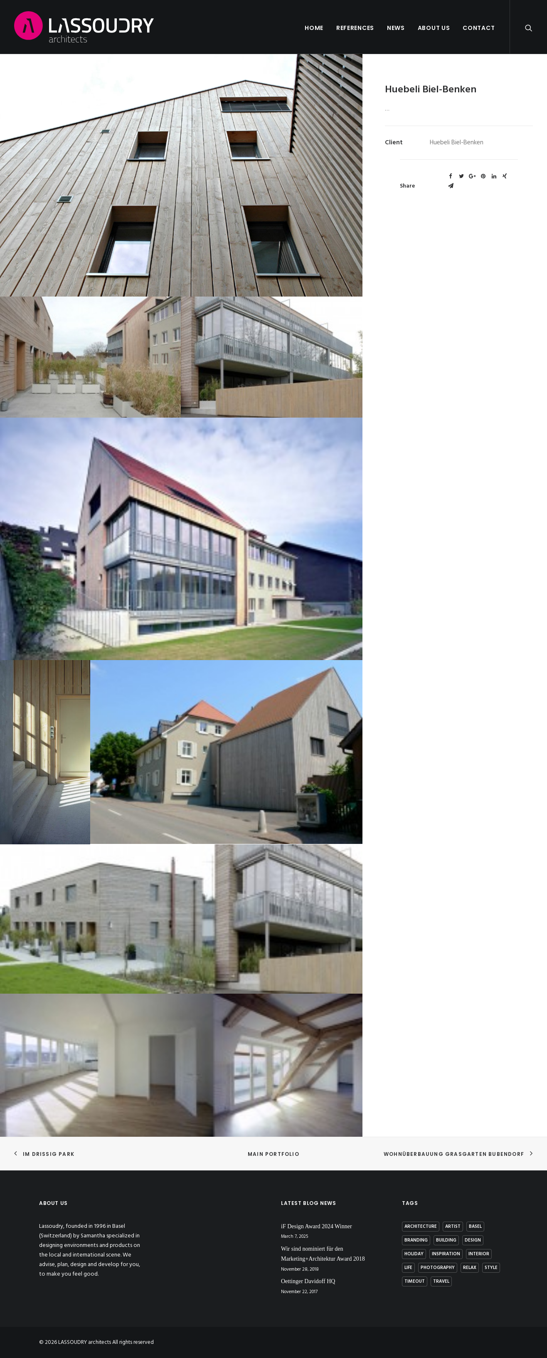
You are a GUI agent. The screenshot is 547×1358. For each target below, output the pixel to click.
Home (314, 28)
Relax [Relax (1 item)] (469, 1267)
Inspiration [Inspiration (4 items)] (446, 1254)
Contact (479, 28)
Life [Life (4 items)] (408, 1267)
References (355, 28)
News (396, 28)
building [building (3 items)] (446, 1240)
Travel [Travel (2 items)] (441, 1281)
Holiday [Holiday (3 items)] (414, 1254)
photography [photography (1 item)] (438, 1267)
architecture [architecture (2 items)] (420, 1226)
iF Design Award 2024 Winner (316, 1226)
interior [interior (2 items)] (478, 1254)
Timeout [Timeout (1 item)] (414, 1281)
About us (434, 28)
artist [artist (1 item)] (453, 1226)
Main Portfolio (273, 1154)
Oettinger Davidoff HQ (308, 1281)
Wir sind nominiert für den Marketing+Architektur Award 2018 (323, 1254)
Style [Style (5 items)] (491, 1267)
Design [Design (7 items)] (473, 1240)
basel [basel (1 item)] (475, 1226)
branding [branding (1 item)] (416, 1240)
